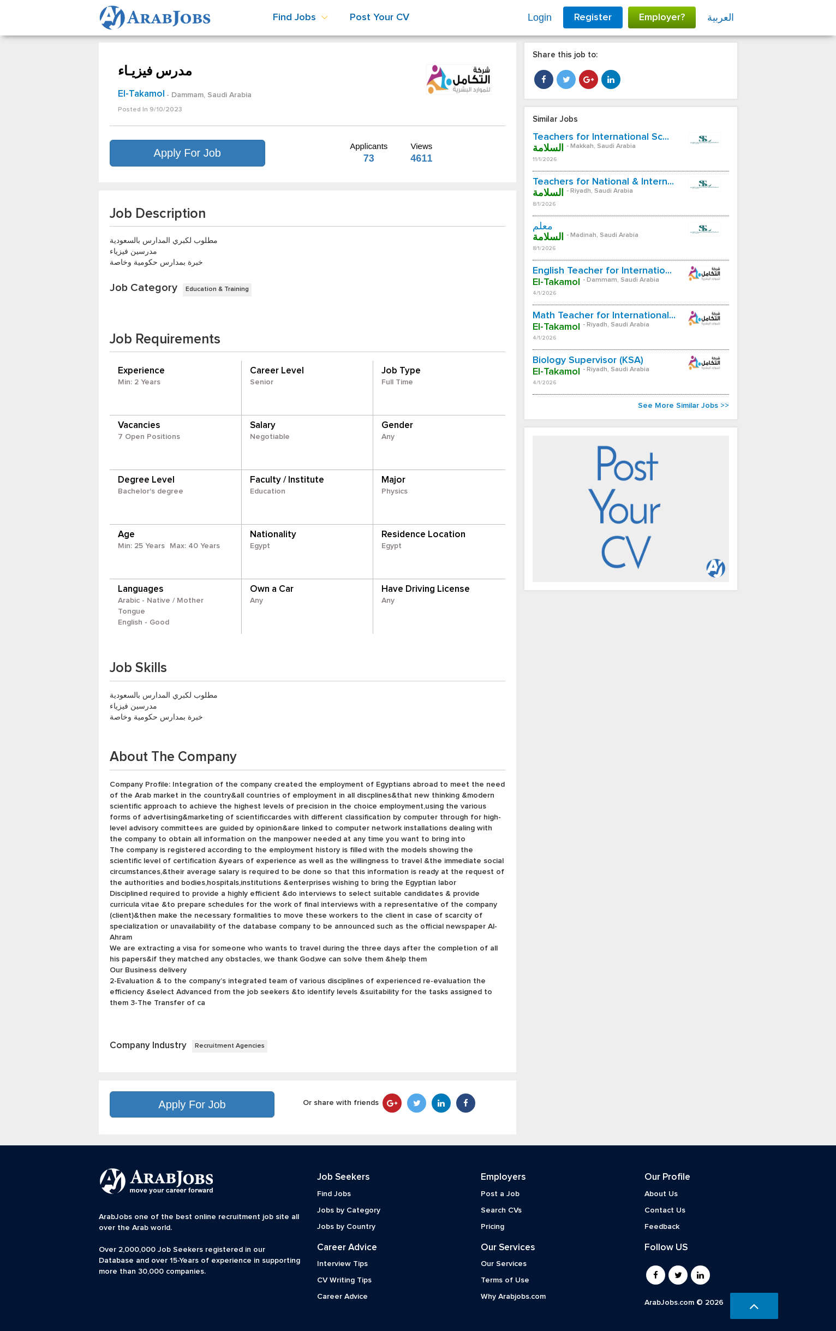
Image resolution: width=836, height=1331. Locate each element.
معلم (543, 226)
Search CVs (501, 1210)
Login (540, 17)
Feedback (661, 1227)
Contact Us (664, 1210)
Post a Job (500, 1194)
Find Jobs (334, 1194)
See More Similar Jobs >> (683, 405)
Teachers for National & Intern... (603, 182)
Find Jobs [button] (300, 17)
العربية (720, 17)
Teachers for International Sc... (601, 137)
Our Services (504, 1264)
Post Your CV (379, 17)
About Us (661, 1194)
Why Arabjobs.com (513, 1296)
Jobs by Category (348, 1210)
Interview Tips (342, 1264)
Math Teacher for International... (604, 315)
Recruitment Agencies (230, 1046)
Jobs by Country (346, 1227)
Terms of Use (505, 1280)
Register (593, 17)
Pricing (492, 1227)
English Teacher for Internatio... (602, 271)
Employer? (662, 17)
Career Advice (342, 1296)
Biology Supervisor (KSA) (588, 360)
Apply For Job (187, 153)
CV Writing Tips (344, 1280)
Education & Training (217, 289)
